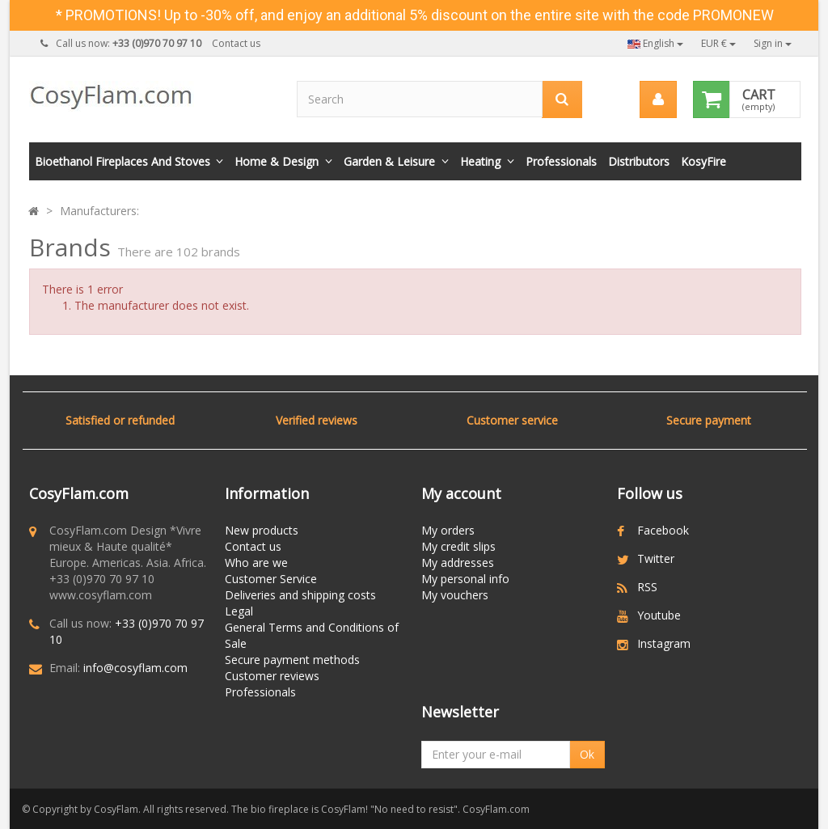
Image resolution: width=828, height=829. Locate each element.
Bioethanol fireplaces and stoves (122, 161)
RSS (647, 586)
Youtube (659, 615)
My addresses (457, 562)
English (655, 43)
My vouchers (454, 595)
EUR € (718, 43)
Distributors (639, 161)
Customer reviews (272, 675)
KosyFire (703, 161)
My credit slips (458, 546)
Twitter (655, 558)
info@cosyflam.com (135, 667)
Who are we (256, 562)
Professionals (561, 161)
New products (261, 530)
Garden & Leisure (389, 161)
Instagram (664, 643)
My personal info (465, 578)
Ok (587, 754)
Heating (480, 161)
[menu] (658, 99)
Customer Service (271, 578)
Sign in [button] (773, 43)
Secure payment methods (292, 659)
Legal (239, 611)
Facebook (663, 530)
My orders (448, 530)
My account (461, 493)
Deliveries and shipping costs (300, 595)
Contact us (236, 43)
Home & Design (276, 161)
